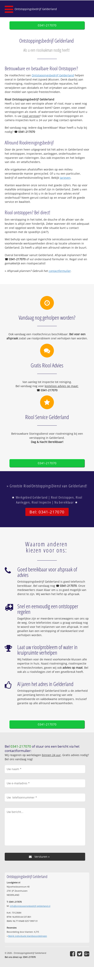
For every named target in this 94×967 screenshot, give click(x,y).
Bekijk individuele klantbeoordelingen (27, 935)
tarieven (65, 178)
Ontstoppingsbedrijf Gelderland (36, 9)
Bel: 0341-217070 (46, 512)
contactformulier (60, 271)
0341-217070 (47, 25)
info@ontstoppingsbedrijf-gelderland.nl (30, 905)
